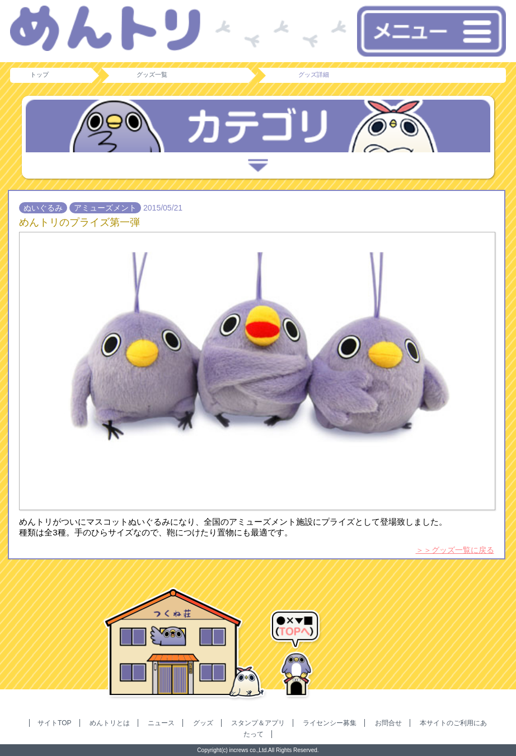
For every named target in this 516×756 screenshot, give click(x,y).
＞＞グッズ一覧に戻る (455, 549)
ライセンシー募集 (329, 723)
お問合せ (388, 723)
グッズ (203, 723)
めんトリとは (110, 723)
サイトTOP (54, 723)
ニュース (161, 723)
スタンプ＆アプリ (258, 723)
